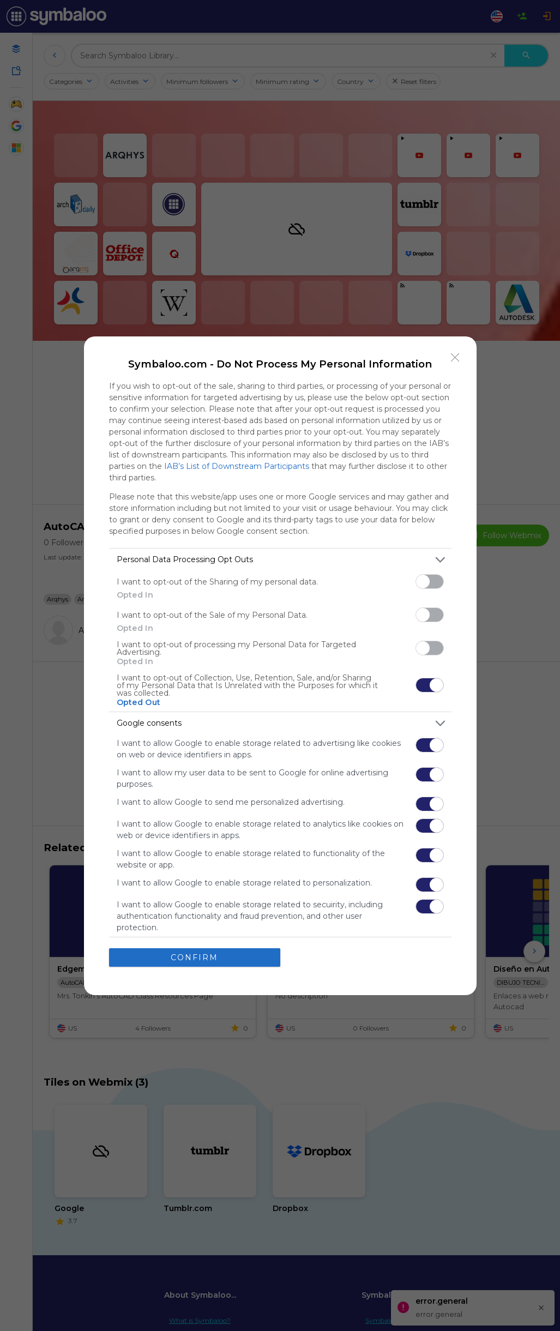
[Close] (455, 357)
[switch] (430, 581)
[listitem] (280, 560)
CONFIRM (194, 957)
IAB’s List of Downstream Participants (236, 466)
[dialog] (280, 665)
